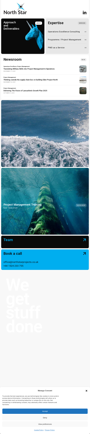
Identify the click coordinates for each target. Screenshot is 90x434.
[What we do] (82, 23)
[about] (38, 23)
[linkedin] (84, 12)
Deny (45, 418)
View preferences (45, 424)
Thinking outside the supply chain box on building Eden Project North (31, 79)
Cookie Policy (39, 430)
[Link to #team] (84, 237)
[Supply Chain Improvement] (45, 131)
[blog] (83, 59)
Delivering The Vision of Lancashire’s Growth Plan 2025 (25, 89)
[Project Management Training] (45, 198)
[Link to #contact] (84, 251)
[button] (86, 391)
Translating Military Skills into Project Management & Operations (29, 68)
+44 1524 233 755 (13, 263)
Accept (45, 411)
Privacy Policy (50, 430)
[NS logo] (15, 3)
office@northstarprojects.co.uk (21, 259)
